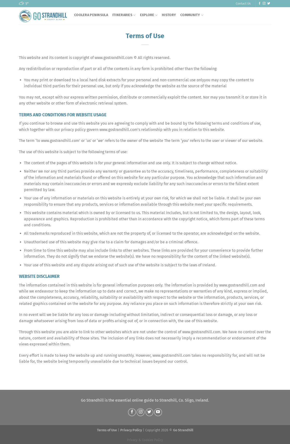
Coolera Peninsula (91, 15)
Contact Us (243, 3)
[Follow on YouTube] (158, 412)
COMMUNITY (191, 15)
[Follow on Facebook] (259, 3)
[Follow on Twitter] (268, 3)
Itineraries (124, 15)
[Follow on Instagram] (264, 3)
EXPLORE (149, 15)
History (169, 15)
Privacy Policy (131, 430)
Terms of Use (107, 430)
